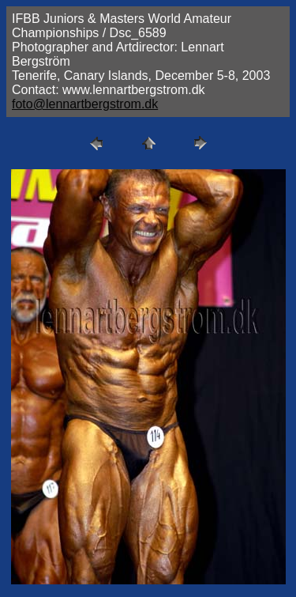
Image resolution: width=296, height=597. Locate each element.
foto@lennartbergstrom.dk (85, 104)
